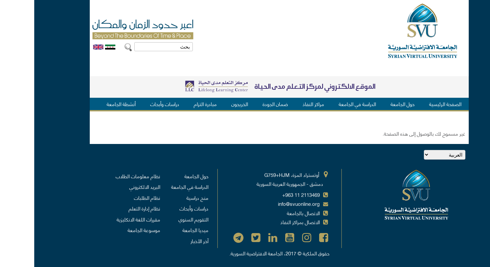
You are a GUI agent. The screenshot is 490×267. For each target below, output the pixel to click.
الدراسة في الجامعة (323, 103)
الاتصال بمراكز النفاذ (266, 221)
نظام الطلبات (113, 197)
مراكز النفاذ (279, 103)
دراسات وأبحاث (130, 103)
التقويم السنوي (159, 219)
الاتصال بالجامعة (269, 212)
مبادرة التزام (171, 103)
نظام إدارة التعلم (110, 208)
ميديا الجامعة (161, 229)
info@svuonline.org (265, 203)
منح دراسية (163, 197)
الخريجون (205, 103)
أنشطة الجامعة (86, 103)
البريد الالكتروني (110, 186)
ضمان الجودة (241, 103)
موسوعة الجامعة (109, 229)
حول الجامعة (368, 103)
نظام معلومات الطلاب (103, 176)
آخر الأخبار (165, 240)
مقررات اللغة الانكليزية (104, 219)
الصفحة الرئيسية (411, 103)
